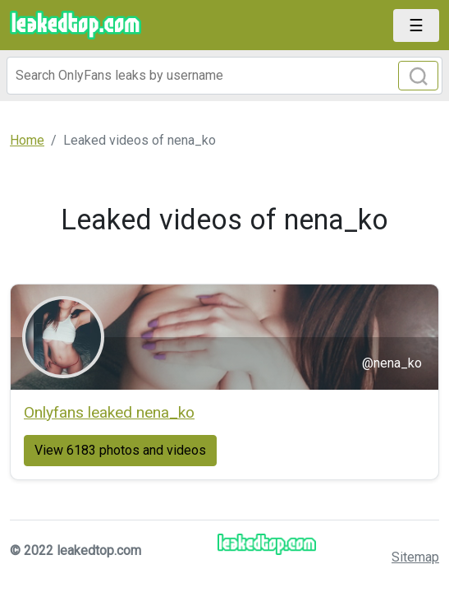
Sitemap (415, 557)
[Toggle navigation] (416, 25)
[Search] (224, 76)
